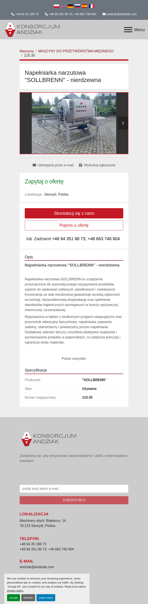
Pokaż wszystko (74, 358)
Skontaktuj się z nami (74, 213)
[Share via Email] (53, 165)
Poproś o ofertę (74, 225)
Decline (28, 597)
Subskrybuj (74, 500)
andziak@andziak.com (121, 14)
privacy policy (15, 590)
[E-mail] (74, 489)
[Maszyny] (27, 51)
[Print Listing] (97, 165)
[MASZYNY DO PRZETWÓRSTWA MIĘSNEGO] (75, 51)
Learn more (46, 597)
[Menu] (128, 29)
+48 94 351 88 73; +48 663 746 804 (72, 14)
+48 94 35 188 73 (26, 14)
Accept (13, 597)
